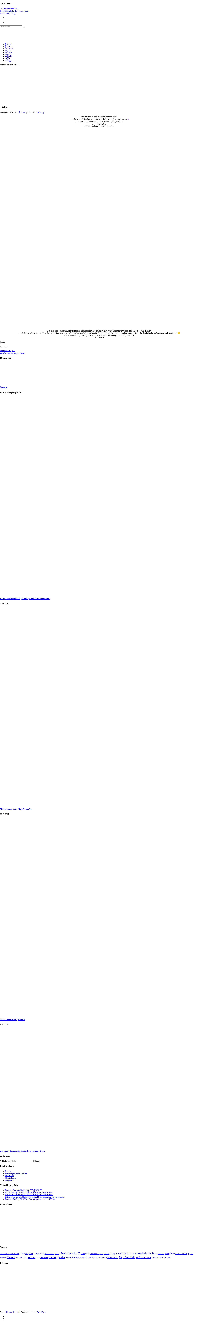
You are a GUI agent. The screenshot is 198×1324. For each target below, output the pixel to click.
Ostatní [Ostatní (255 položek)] (11, 1257)
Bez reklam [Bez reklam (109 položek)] (14, 1254)
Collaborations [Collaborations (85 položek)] (49, 1254)
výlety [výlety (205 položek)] (120, 1257)
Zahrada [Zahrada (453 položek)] (129, 1257)
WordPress (41, 1312)
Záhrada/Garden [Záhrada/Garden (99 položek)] (157, 1258)
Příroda (8, 50)
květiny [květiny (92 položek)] (167, 1254)
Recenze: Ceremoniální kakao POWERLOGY (23, 1190)
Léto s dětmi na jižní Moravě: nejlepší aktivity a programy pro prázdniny (34, 1197)
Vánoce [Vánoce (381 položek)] (112, 1257)
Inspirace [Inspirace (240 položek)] (116, 1253)
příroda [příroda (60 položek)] (38, 1257)
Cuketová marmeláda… (9, 9)
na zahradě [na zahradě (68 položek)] (178, 1254)
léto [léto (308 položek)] (172, 1253)
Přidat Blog (9, 1176)
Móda (7, 58)
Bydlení (8, 44)
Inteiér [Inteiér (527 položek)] (146, 1253)
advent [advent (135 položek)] (3, 1253)
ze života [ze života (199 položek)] (140, 1257)
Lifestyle (8, 52)
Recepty (8, 54)
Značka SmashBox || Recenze (12, 1020)
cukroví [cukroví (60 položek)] (57, 1254)
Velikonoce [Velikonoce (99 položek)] (102, 1258)
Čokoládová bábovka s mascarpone (14, 11)
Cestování (9, 48)
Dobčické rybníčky (7, 13)
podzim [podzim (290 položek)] (31, 1257)
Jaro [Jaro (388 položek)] (154, 1253)
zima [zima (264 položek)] (148, 1257)
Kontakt (8, 1171)
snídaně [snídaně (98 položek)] (68, 1258)
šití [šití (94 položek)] (169, 1258)
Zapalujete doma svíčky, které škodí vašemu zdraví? (22, 1151)
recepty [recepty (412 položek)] (53, 1257)
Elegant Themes (12, 1312)
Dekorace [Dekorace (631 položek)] (66, 1253)
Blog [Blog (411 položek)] (22, 1253)
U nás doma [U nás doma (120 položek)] (93, 1257)
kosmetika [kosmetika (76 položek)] (161, 1254)
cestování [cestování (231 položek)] (39, 1253)
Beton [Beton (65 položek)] (8, 1254)
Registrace (9, 1180)
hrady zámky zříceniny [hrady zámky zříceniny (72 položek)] (103, 1254)
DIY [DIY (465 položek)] (77, 1253)
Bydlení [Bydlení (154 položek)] (29, 1253)
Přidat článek (10, 1178)
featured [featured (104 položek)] (93, 1254)
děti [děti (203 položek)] (87, 1253)
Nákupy (8, 60)
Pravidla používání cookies (16, 1173)
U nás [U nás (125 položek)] (85, 1257)
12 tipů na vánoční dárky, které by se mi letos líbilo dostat (25, 599)
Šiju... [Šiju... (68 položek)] (165, 1258)
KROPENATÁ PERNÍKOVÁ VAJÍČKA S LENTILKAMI (29, 1192)
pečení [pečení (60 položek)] (24, 1257)
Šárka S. (22, 112)
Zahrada (8, 56)
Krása (7, 46)
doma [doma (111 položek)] (83, 1254)
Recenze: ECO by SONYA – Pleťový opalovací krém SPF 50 (30, 1199)
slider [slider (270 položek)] (62, 1257)
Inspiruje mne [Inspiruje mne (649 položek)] (131, 1253)
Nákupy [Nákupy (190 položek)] (186, 1253)
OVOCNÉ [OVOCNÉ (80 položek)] (19, 1258)
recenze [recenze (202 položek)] (44, 1257)
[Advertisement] (99, 85)
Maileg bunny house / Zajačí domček (16, 809)
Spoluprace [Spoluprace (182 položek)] (77, 1257)
